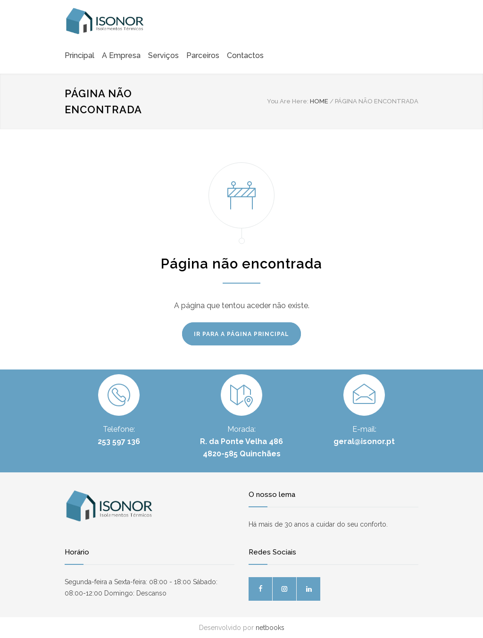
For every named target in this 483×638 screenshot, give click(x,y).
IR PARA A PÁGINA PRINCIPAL (241, 334)
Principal (79, 55)
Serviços (163, 55)
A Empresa (121, 55)
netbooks (270, 627)
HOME (319, 101)
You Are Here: (287, 101)
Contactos (245, 55)
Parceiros (202, 55)
